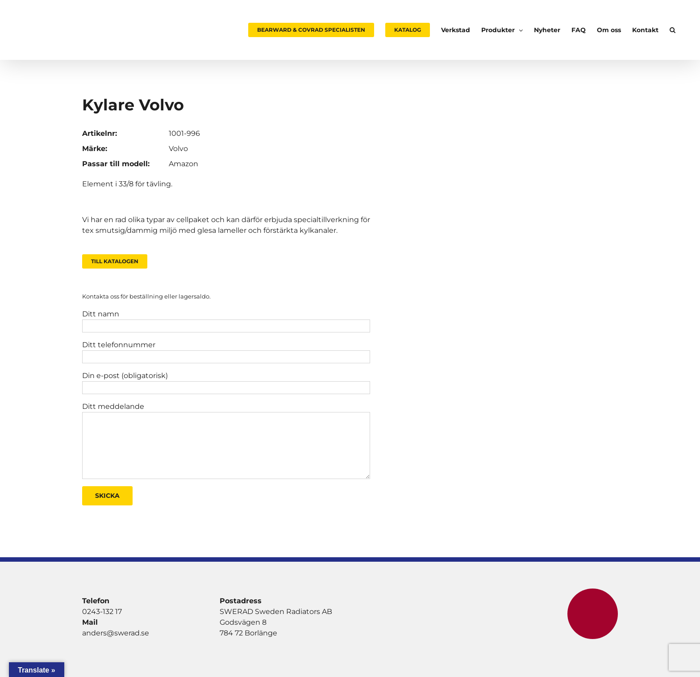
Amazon (183, 164)
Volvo (178, 148)
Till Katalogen (114, 261)
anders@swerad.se (115, 633)
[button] (672, 30)
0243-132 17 (102, 611)
